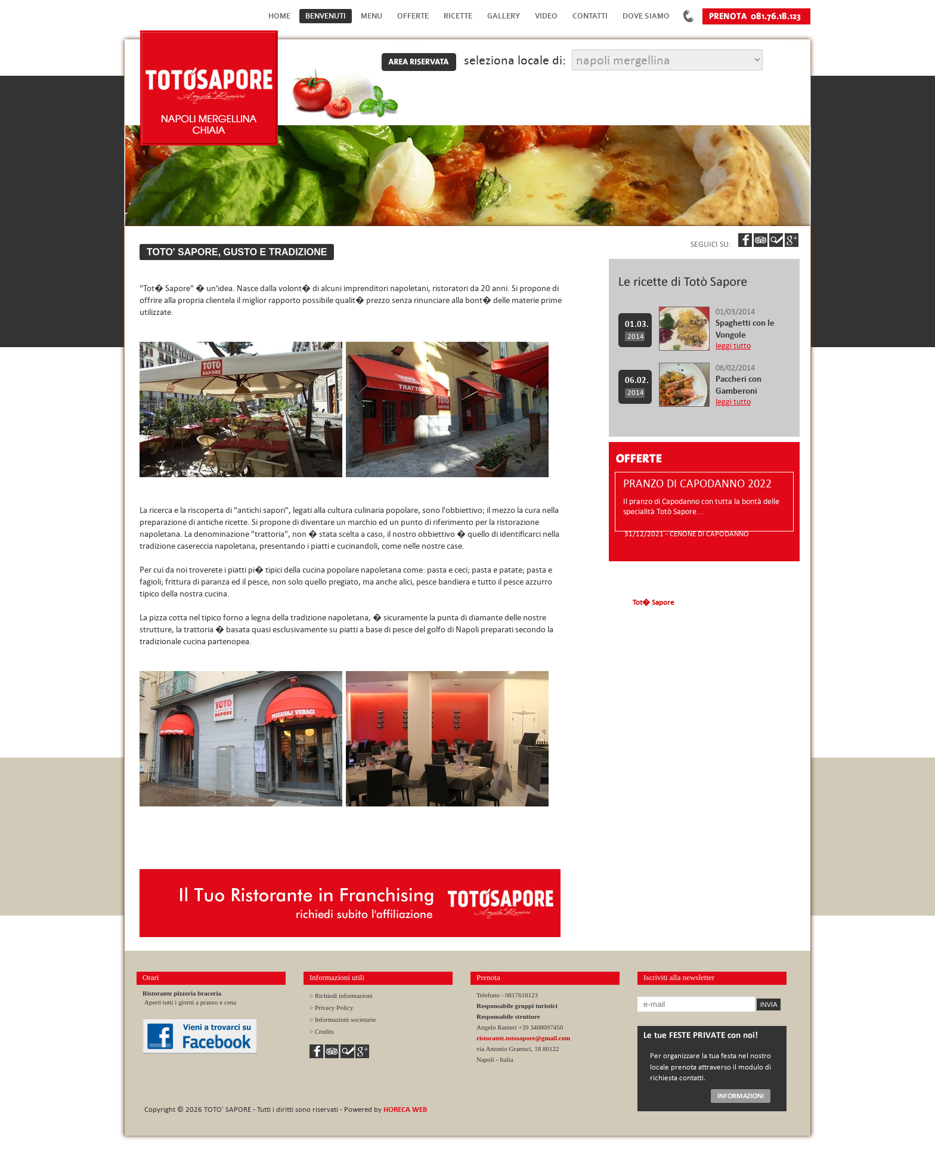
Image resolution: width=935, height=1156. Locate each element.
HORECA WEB (405, 1109)
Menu (371, 15)
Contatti (590, 15)
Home (279, 15)
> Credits (321, 1031)
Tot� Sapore (653, 602)
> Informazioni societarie (342, 1019)
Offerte (413, 15)
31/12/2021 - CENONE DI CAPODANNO (686, 533)
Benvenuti (325, 15)
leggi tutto (733, 346)
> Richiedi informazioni (341, 995)
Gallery (503, 15)
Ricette (458, 15)
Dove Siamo (646, 15)
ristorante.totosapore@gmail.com (523, 1037)
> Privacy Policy (331, 1007)
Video (546, 15)
